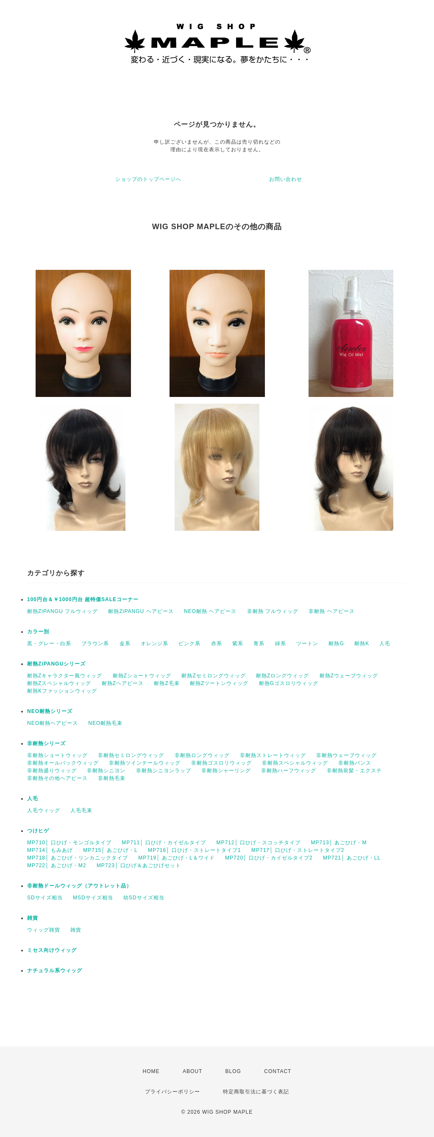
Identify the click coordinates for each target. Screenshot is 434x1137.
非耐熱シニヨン (106, 771)
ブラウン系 (95, 643)
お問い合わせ (285, 179)
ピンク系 (189, 643)
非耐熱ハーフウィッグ (288, 771)
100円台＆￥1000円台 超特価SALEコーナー (83, 599)
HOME (151, 1071)
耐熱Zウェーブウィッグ (349, 676)
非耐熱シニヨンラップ (163, 771)
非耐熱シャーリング (226, 771)
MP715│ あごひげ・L (110, 850)
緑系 (280, 643)
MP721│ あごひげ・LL (352, 858)
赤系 (216, 643)
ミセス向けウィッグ (52, 950)
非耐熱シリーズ (46, 743)
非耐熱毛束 (111, 778)
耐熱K (361, 643)
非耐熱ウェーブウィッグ (346, 755)
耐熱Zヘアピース (123, 683)
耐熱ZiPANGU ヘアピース (140, 611)
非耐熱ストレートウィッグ (273, 755)
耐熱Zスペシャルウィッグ (59, 683)
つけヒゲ (38, 831)
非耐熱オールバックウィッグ (63, 763)
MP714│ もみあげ (50, 850)
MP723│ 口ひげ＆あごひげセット (139, 865)
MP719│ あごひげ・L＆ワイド (176, 858)
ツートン (307, 643)
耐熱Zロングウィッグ (282, 676)
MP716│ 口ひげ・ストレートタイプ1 (194, 850)
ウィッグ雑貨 (43, 930)
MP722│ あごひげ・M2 (56, 865)
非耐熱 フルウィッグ (272, 611)
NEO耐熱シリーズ (49, 711)
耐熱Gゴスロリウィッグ (288, 683)
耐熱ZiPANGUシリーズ (56, 664)
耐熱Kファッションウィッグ (62, 691)
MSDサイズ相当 (93, 898)
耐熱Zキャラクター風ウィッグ (64, 676)
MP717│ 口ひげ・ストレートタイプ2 (298, 850)
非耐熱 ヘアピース (331, 611)
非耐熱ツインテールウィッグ (145, 763)
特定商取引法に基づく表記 (256, 1092)
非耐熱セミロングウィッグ (131, 755)
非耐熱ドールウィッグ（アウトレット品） (79, 886)
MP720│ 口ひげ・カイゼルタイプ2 (269, 858)
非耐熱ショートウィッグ (57, 755)
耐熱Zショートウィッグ (142, 676)
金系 (125, 643)
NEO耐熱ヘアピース (52, 723)
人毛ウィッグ (43, 810)
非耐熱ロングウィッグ (202, 755)
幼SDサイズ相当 (143, 898)
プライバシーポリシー (172, 1092)
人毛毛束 (81, 810)
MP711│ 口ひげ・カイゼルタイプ (164, 843)
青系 (258, 643)
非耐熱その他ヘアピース (57, 778)
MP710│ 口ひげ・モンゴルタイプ (69, 843)
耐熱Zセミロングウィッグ (213, 676)
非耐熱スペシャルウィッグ (295, 763)
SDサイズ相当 (45, 898)
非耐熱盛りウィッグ (52, 771)
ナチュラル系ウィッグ (54, 970)
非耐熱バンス (354, 763)
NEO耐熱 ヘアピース (210, 611)
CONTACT (277, 1071)
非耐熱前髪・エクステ (354, 771)
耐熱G (336, 643)
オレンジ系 (154, 643)
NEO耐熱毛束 (105, 723)
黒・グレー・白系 (49, 643)
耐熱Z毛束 (166, 683)
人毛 (384, 643)
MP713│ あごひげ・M (339, 843)
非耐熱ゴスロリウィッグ (221, 763)
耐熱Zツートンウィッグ (219, 683)
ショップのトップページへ (148, 179)
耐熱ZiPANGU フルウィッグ (62, 611)
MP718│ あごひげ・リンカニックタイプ (77, 858)
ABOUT (192, 1071)
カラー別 (38, 632)
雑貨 (32, 918)
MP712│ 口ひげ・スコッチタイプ (258, 843)
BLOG (233, 1071)
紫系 (237, 643)
